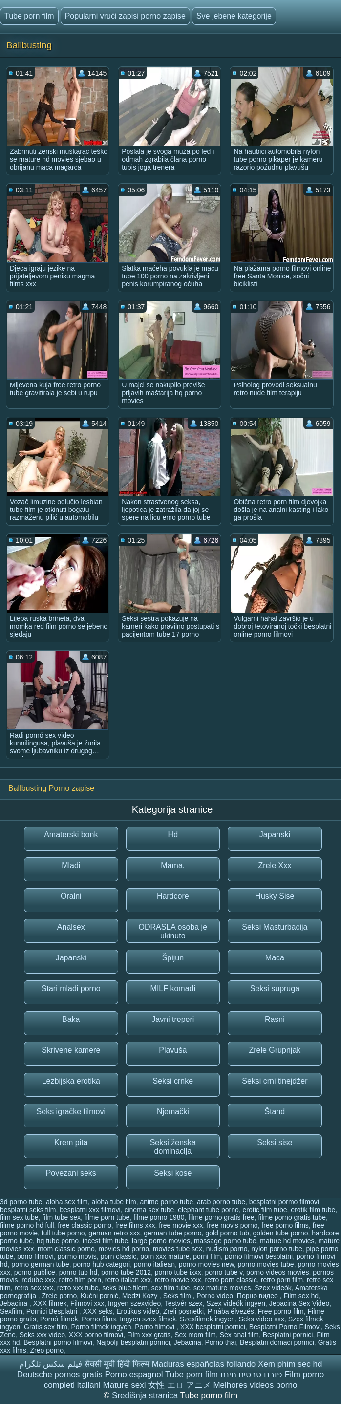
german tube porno (172, 1233)
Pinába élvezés (231, 1311)
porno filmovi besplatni (259, 1256)
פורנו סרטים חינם (251, 1374)
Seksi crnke (172, 1081)
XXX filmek (49, 1303)
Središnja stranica (146, 1395)
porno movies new (206, 1264)
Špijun (173, 958)
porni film (207, 1256)
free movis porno (232, 1225)
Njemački (173, 1111)
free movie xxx (181, 1225)
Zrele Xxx (275, 865)
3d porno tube (21, 1202)
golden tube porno (280, 1233)
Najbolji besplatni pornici (133, 1342)
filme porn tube (107, 1217)
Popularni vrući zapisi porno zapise (125, 16)
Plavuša (173, 1050)
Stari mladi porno (71, 988)
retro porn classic (231, 1280)
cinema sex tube (149, 1209)
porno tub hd (78, 1272)
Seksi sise (274, 1142)
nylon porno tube (276, 1249)
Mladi (71, 865)
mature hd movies (287, 1241)
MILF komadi (172, 988)
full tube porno (63, 1233)
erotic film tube (265, 1209)
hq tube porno (58, 1241)
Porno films (99, 1319)
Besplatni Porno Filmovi (285, 1327)
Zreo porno (46, 1350)
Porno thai (220, 1342)
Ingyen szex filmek (148, 1319)
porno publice (34, 1272)
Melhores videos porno (255, 1385)
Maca (274, 958)
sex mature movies (222, 1288)
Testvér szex (184, 1303)
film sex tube (19, 1217)
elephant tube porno (208, 1209)
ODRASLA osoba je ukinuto (173, 931)
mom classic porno (66, 1249)
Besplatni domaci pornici (277, 1342)
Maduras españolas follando (204, 1364)
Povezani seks (71, 1173)
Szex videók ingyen (235, 1303)
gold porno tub (227, 1233)
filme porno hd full (27, 1225)
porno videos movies (277, 1272)
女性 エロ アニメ (179, 1385)
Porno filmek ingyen (101, 1327)
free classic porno (84, 1225)
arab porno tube (221, 1202)
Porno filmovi (155, 1327)
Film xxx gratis (148, 1335)
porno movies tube (265, 1264)
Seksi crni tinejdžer (274, 1081)
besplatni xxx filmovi (90, 1209)
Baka (71, 1019)
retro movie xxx (178, 1280)
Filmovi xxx (87, 1303)
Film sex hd (301, 1295)
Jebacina (14, 1303)
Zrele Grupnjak (274, 1050)
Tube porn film (29, 16)
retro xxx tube (78, 1288)
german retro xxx (114, 1233)
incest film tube (105, 1241)
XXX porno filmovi (96, 1335)
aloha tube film (114, 1202)
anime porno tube (166, 1202)
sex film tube (170, 1288)
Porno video (214, 1295)
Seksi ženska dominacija (173, 1146)
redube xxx (38, 1280)
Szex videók (273, 1288)
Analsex (71, 927)
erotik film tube (313, 1209)
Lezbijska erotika (71, 1081)
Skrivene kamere (71, 1050)
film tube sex (61, 1217)
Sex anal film (239, 1335)
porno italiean (154, 1264)
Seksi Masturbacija (274, 927)
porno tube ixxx (178, 1272)
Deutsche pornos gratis (60, 1374)
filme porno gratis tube (292, 1217)
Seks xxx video (42, 1335)
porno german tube (40, 1264)
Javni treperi (172, 1019)
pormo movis (77, 1256)
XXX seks (98, 1311)
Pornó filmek (59, 1319)
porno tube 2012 (126, 1272)
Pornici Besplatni (52, 1311)
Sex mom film (195, 1335)
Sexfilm (11, 1311)
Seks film (178, 1295)
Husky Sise (274, 896)
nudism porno (227, 1249)
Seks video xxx (261, 1319)
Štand (274, 1111)
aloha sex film (67, 1202)
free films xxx (135, 1225)
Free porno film (281, 1311)
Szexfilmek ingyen (207, 1319)
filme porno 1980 (158, 1217)
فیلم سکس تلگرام (50, 1364)
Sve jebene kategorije (234, 16)
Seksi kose (173, 1173)
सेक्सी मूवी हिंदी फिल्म (117, 1364)
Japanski (274, 834)
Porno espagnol (134, 1374)
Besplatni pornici (288, 1335)
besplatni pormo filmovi (284, 1202)
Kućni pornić (99, 1295)
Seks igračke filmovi (71, 1111)
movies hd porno (124, 1249)
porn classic (118, 1256)
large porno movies (161, 1241)
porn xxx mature (164, 1256)
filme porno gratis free (221, 1217)
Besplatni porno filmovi (57, 1342)
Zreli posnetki (183, 1311)
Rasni (275, 1019)
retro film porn (80, 1280)
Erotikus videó (137, 1311)
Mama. (173, 865)
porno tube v (224, 1272)
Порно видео (258, 1295)
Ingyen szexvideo (134, 1303)
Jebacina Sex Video (299, 1303)
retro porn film (282, 1280)
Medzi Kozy (140, 1295)
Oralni (71, 896)
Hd (173, 834)
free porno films (284, 1225)
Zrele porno (59, 1295)
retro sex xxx (34, 1288)
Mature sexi (124, 1385)
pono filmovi (35, 1256)
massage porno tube (225, 1241)
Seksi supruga (274, 988)
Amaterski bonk (71, 834)
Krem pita (70, 1142)
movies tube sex (177, 1249)
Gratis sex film (45, 1327)
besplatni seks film (28, 1209)
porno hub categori (101, 1264)
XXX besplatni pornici (212, 1327)
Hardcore (173, 896)
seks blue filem (125, 1288)
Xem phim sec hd (290, 1364)
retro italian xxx (128, 1280)
